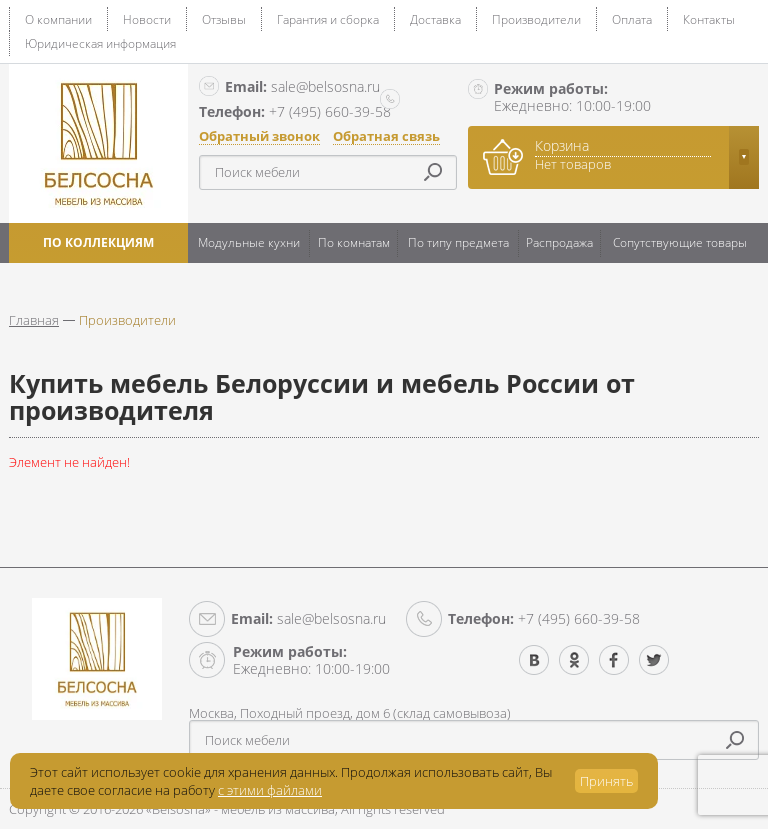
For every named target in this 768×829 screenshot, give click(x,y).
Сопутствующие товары (680, 242)
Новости (147, 19)
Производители (536, 19)
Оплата (632, 19)
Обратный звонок (259, 136)
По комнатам (354, 242)
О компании (58, 19)
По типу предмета (458, 242)
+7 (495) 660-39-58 (544, 618)
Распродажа (559, 242)
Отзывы (224, 19)
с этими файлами (270, 790)
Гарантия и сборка (328, 19)
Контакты (709, 19)
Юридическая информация (100, 43)
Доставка (435, 19)
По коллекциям (98, 242)
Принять (606, 781)
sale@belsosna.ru (302, 86)
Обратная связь (386, 136)
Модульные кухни (249, 242)
